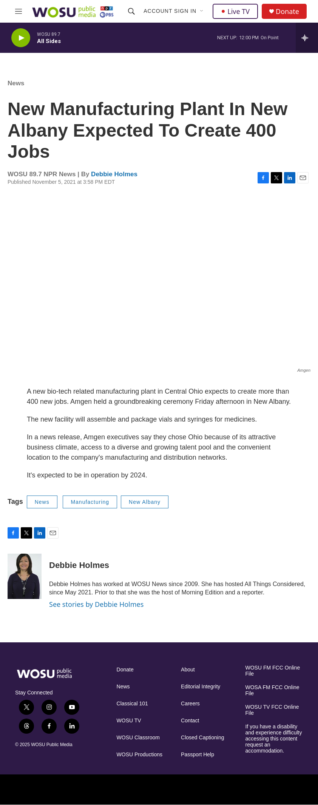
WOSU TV (129, 720)
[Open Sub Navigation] (202, 11)
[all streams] (307, 38)
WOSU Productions (139, 754)
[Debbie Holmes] (25, 576)
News (16, 83)
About (188, 670)
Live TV (235, 11)
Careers (190, 703)
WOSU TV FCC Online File (272, 710)
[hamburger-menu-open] (18, 11)
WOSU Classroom (138, 737)
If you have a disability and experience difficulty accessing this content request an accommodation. (273, 739)
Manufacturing (90, 502)
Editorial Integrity (200, 687)
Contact (190, 720)
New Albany (145, 502)
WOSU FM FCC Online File (272, 671)
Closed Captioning (202, 737)
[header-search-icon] (131, 11)
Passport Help (197, 754)
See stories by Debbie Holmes (96, 604)
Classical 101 (132, 703)
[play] (21, 38)
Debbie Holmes (114, 174)
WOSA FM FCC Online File (272, 690)
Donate (287, 11)
